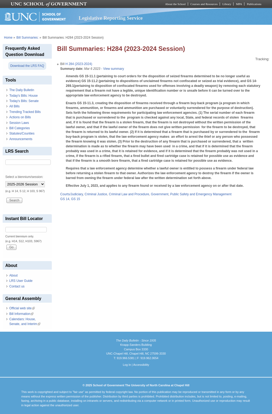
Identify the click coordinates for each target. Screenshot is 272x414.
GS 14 (64, 199)
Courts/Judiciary (71, 194)
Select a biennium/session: (24, 177)
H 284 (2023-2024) (78, 64)
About (13, 275)
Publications (254, 4)
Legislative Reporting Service (111, 18)
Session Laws (19, 123)
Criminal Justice (96, 194)
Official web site (22, 308)
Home (8, 37)
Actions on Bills (20, 117)
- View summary (112, 69)
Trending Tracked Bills (25, 112)
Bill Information (21, 314)
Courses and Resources (204, 4)
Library (226, 4)
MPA (239, 4)
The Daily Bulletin (21, 90)
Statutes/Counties (22, 133)
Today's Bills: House (23, 96)
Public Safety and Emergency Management (201, 194)
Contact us (16, 286)
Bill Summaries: (27, 37)
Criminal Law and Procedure (129, 194)
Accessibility (141, 364)
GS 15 (75, 199)
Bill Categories (19, 128)
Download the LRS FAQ (27, 66)
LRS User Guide (20, 281)
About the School (175, 4)
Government (159, 194)
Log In (127, 364)
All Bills (14, 106)
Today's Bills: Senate (24, 101)
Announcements (20, 139)
